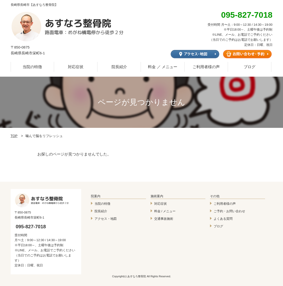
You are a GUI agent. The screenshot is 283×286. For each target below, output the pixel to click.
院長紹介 (119, 67)
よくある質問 (223, 219)
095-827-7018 (31, 226)
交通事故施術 (163, 219)
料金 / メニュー (165, 211)
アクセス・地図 (106, 219)
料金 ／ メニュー (162, 67)
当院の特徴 (32, 67)
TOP (14, 136)
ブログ (249, 67)
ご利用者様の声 (206, 67)
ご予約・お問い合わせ (229, 211)
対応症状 (75, 67)
